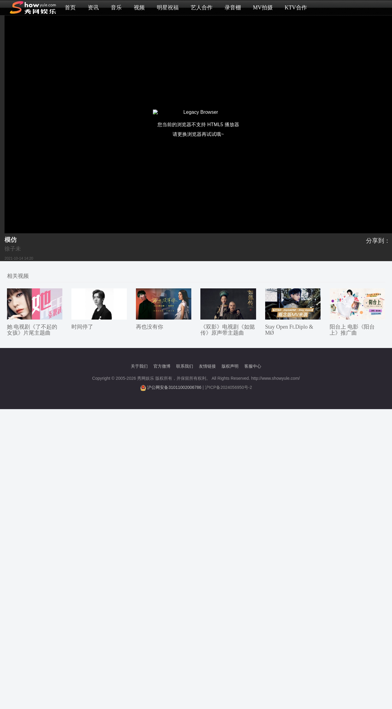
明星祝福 (168, 8)
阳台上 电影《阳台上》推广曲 (352, 330)
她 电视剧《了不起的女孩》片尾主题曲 (32, 330)
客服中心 (252, 366)
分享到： (378, 240)
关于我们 (139, 366)
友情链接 (207, 366)
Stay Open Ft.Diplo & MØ (289, 330)
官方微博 (161, 366)
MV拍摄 (263, 8)
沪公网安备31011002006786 (174, 387)
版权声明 (230, 366)
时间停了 (82, 327)
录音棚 (233, 8)
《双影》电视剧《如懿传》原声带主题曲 (227, 330)
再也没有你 (149, 327)
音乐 (116, 8)
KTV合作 (296, 8)
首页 (70, 8)
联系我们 (184, 366)
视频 (139, 8)
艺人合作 (201, 8)
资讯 (93, 8)
